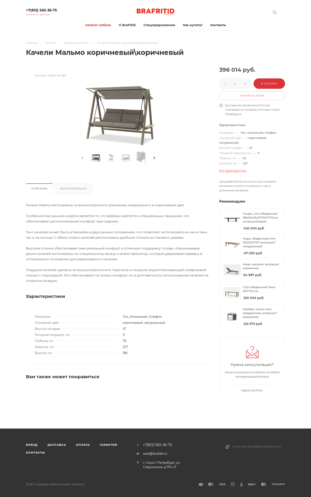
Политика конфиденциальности (256, 446)
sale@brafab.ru (155, 453)
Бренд (32, 444)
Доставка (57, 444)
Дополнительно (73, 188)
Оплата (83, 444)
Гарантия (108, 444)
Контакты (35, 452)
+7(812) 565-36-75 (41, 10)
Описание (39, 188)
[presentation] (82, 158)
